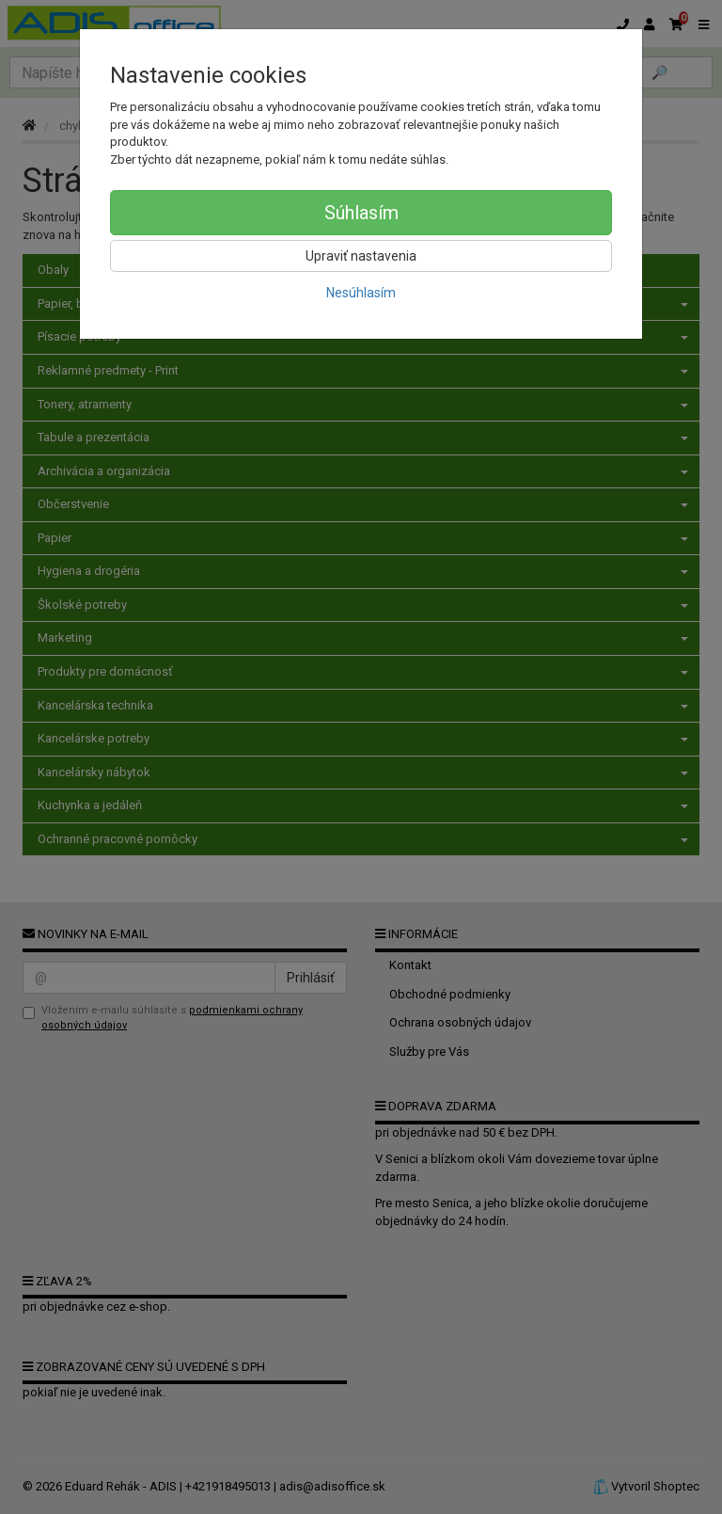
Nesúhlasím (361, 292)
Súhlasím (361, 212)
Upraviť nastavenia (361, 255)
